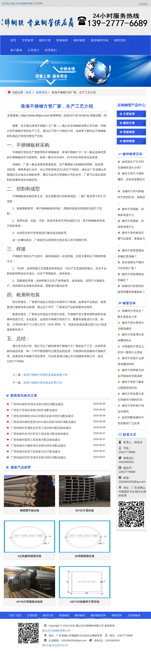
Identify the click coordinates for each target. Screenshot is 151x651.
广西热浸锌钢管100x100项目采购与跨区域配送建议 (42, 416)
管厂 (73, 346)
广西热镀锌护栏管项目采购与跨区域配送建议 (38, 457)
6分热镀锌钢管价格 (29, 556)
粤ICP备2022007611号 (55, 645)
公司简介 (34, 50)
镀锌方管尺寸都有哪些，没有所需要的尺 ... (131, 179)
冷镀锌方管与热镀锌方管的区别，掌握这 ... (131, 197)
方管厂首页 (15, 615)
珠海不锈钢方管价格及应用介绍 (42, 382)
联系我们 (51, 50)
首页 (13, 40)
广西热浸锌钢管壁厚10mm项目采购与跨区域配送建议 (43, 421)
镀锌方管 (45, 40)
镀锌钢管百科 (100, 40)
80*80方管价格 (85, 510)
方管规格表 (134, 615)
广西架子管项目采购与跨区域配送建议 (34, 410)
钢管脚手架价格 (29, 510)
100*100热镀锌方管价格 (84, 601)
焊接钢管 (62, 40)
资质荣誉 (90, 619)
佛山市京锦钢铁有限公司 (56, 630)
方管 (48, 125)
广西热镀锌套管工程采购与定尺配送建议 (35, 451)
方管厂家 (81, 152)
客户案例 (16, 50)
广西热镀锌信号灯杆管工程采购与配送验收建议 (40, 433)
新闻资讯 (41, 92)
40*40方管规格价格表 (29, 601)
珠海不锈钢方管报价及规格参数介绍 (45, 374)
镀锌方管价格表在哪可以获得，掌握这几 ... (131, 238)
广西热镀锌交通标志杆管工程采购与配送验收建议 (41, 427)
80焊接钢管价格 (85, 556)
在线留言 (143, 4)
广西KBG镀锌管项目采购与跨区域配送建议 (37, 404)
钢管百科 (120, 40)
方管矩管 (28, 40)
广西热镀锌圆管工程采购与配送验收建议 (35, 439)
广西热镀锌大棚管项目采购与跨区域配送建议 (38, 445)
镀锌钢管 (80, 40)
